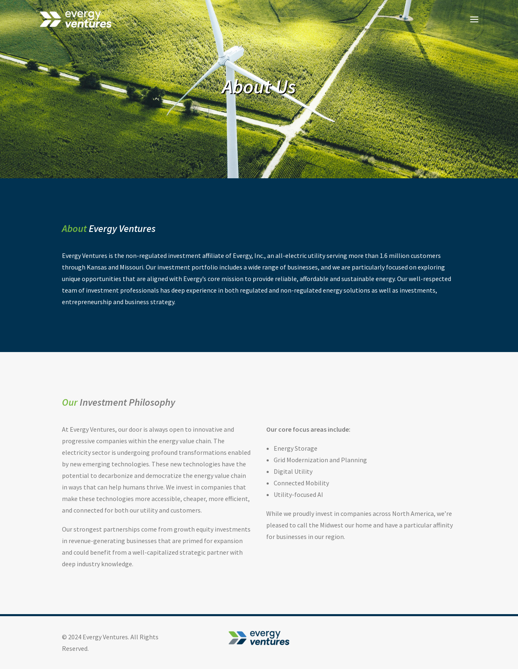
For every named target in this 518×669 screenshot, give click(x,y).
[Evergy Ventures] (75, 19)
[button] (474, 19)
